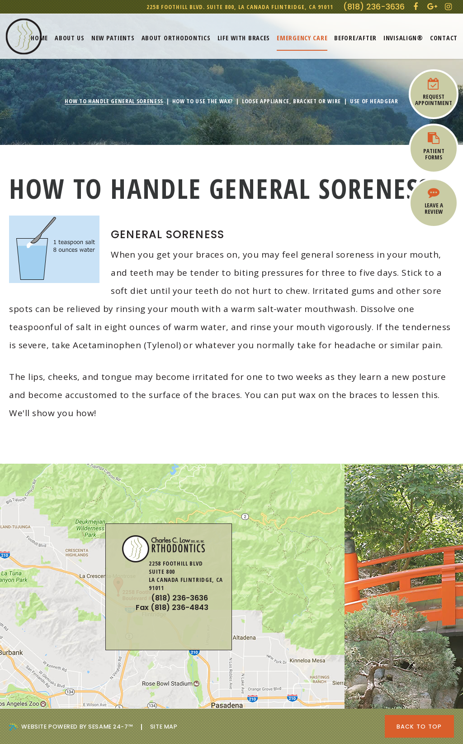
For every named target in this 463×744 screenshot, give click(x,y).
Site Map (164, 726)
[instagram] (448, 6)
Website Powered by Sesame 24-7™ (71, 726)
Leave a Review (434, 201)
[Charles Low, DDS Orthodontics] (23, 36)
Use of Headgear (374, 101)
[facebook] (415, 6)
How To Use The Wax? (202, 101)
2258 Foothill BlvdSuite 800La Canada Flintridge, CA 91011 (364, 598)
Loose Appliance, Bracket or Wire (291, 101)
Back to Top (419, 726)
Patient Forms (434, 146)
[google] (432, 6)
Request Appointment (434, 92)
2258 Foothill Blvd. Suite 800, (239, 7)
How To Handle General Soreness (114, 101)
